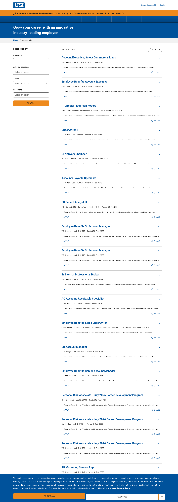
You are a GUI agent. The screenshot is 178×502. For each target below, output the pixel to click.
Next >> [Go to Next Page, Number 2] (158, 459)
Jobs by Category (21, 67)
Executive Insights (44, 19)
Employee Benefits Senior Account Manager (88, 318)
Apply (66, 68)
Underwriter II (70, 117)
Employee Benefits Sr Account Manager (86, 198)
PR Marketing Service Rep (78, 399)
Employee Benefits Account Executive (84, 77)
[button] (159, 57)
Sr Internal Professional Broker (80, 238)
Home (15, 40)
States (16, 78)
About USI (29, 19)
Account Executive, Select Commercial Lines (89, 57)
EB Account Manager (74, 298)
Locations (17, 90)
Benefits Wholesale (134, 19)
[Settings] (161, 497)
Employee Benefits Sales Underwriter (84, 278)
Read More (117, 13)
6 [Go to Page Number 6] (152, 459)
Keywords (17, 55)
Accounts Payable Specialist (79, 158)
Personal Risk (89, 19)
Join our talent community (111, 474)
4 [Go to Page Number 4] (145, 459)
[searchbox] (27, 72)
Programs (119, 19)
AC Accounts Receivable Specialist (83, 258)
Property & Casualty (59, 19)
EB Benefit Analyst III (74, 178)
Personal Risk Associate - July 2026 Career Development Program (102, 338)
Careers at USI (149, 19)
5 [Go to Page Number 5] (148, 459)
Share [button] (155, 68)
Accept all (48, 497)
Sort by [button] (153, 49)
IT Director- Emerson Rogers (79, 97)
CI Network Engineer (74, 137)
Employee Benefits (74, 19)
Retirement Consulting (104, 19)
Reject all (120, 497)
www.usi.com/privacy (120, 490)
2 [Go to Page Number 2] (138, 459)
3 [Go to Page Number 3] (141, 459)
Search (31, 103)
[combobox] (31, 60)
